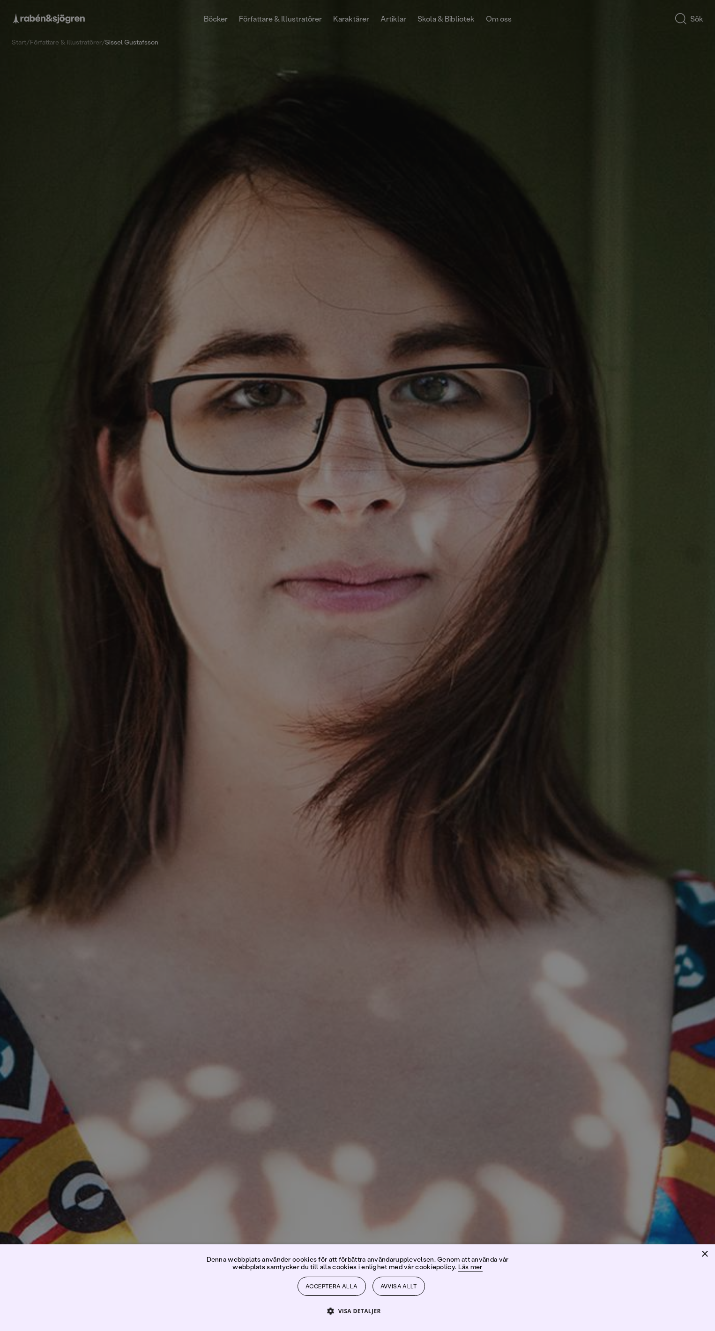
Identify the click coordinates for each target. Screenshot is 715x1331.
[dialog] (357, 665)
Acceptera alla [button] (331, 1286)
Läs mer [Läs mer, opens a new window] (470, 1266)
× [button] (704, 1254)
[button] (357, 1310)
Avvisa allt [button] (398, 1286)
